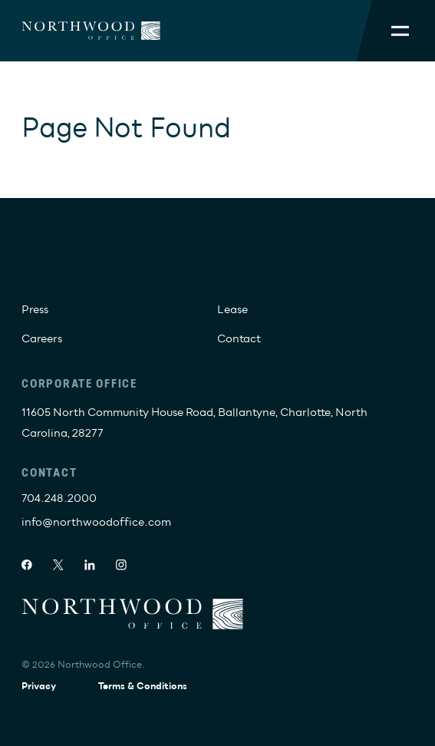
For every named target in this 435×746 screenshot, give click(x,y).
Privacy (38, 687)
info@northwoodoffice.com (96, 522)
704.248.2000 (59, 498)
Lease (232, 309)
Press (34, 309)
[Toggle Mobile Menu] (400, 30)
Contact (239, 339)
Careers (41, 339)
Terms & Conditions (142, 687)
